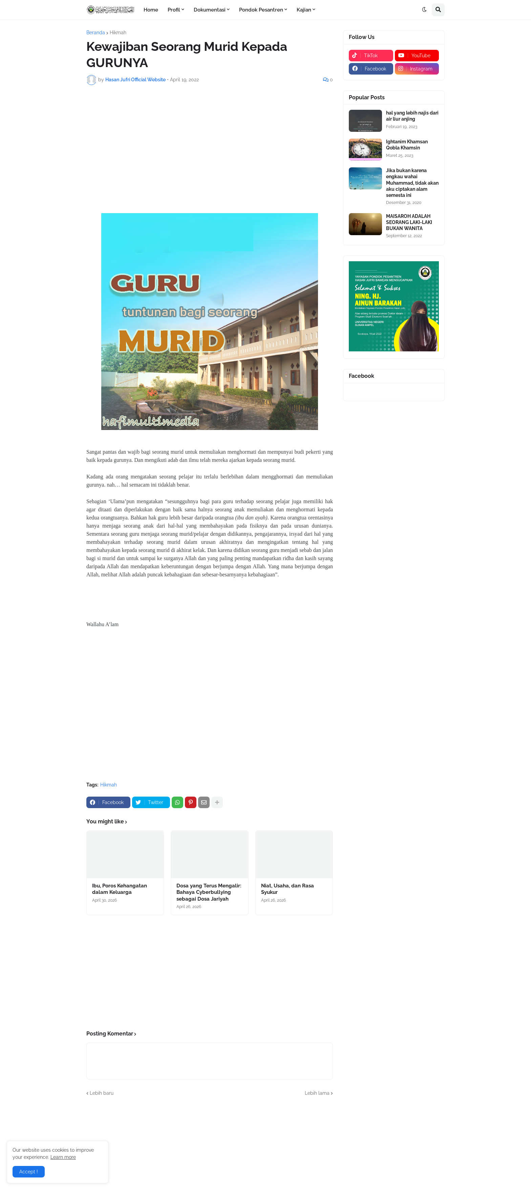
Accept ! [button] (28, 1171)
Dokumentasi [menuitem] (210, 10)
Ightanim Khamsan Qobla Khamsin (407, 144)
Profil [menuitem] (174, 10)
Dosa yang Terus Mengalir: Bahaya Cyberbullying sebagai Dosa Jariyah (208, 892)
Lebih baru (101, 1093)
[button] (424, 9)
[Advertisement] (209, 141)
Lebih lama (317, 1093)
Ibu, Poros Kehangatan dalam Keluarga (119, 889)
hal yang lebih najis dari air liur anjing (412, 116)
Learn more (63, 1157)
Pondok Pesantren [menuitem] (261, 10)
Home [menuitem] (151, 10)
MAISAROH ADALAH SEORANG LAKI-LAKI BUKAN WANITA (409, 222)
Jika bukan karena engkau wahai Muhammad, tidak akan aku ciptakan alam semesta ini (412, 183)
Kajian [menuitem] (304, 10)
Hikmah (118, 32)
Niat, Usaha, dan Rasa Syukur (287, 889)
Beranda (95, 32)
